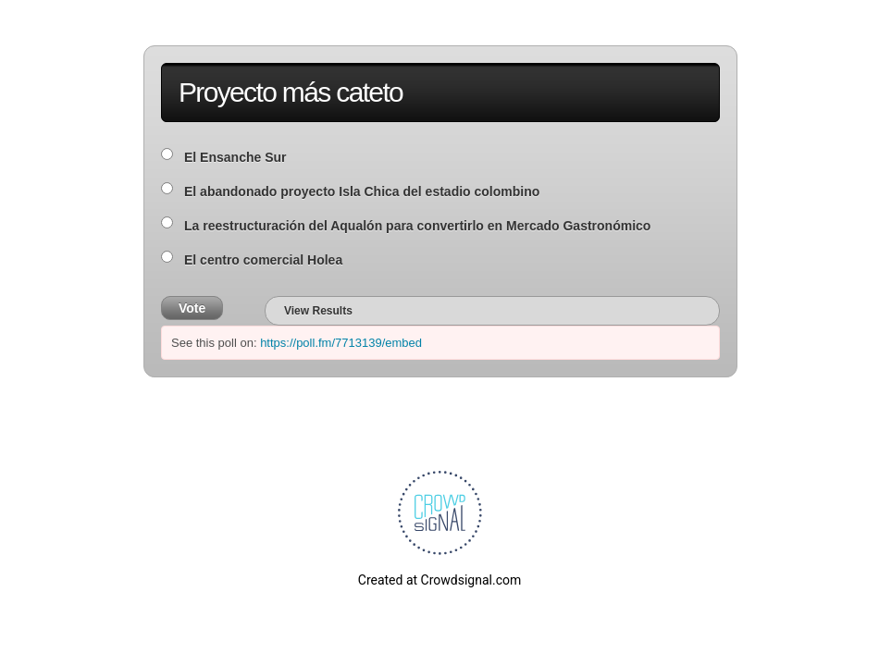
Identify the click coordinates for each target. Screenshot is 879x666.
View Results (318, 310)
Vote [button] (192, 308)
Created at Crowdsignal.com (439, 580)
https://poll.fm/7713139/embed (341, 343)
